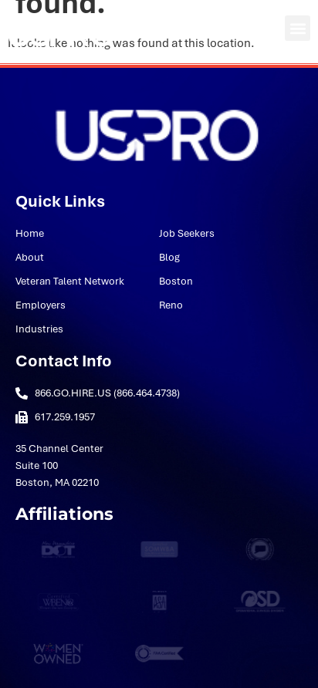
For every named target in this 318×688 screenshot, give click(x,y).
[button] (297, 28)
